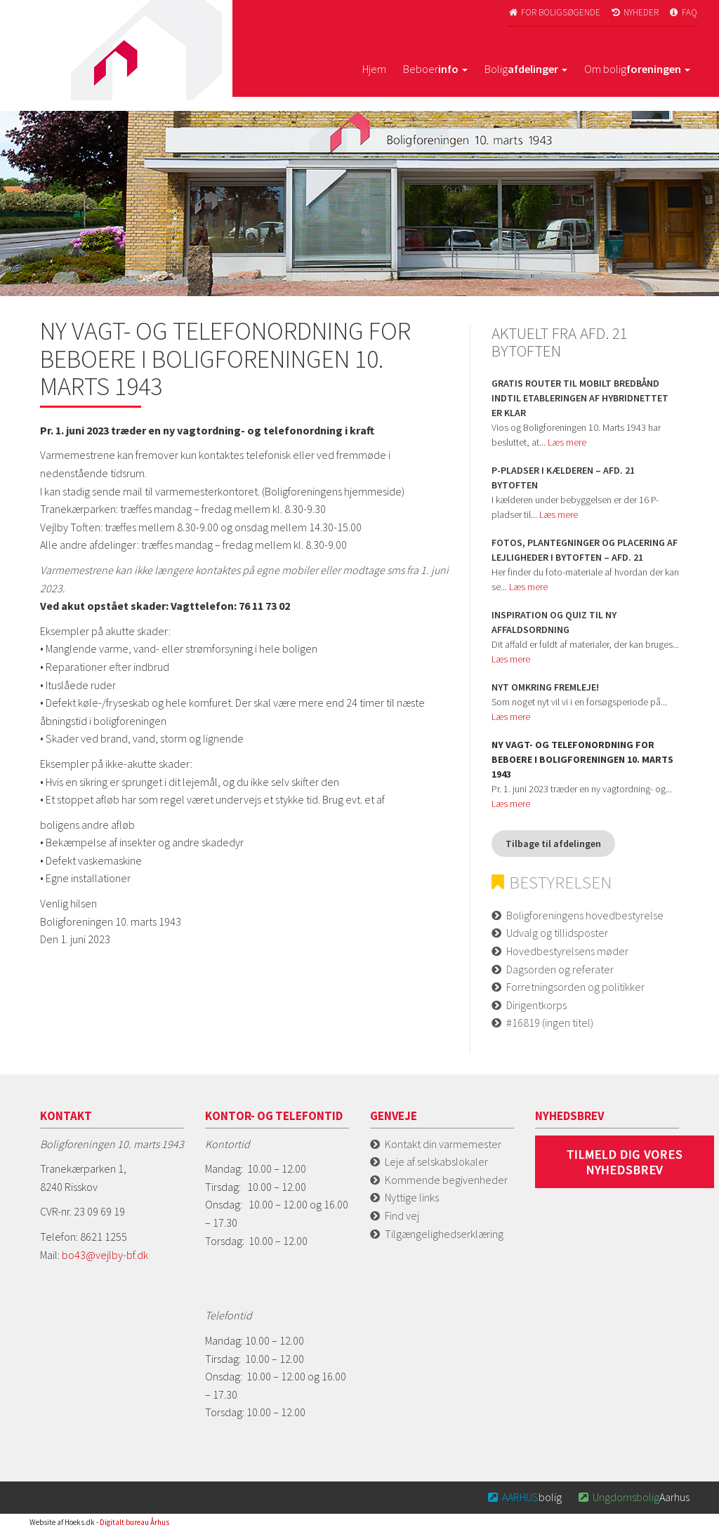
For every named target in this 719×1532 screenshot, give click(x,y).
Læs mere (567, 442)
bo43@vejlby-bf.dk (105, 1255)
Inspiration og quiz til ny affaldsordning (554, 622)
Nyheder (634, 12)
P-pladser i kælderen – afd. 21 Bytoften (563, 477)
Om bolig (637, 69)
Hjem (374, 69)
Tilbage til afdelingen (553, 843)
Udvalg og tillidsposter (557, 933)
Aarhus (633, 1497)
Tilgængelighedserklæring (444, 1234)
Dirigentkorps (536, 1005)
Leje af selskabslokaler (436, 1161)
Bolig (525, 69)
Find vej (402, 1215)
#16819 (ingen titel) (549, 1022)
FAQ (682, 12)
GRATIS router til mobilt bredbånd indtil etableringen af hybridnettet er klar (580, 398)
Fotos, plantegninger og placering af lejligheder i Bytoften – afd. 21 (585, 550)
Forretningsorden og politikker (575, 987)
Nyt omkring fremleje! (545, 687)
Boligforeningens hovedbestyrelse (585, 915)
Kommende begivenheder (446, 1180)
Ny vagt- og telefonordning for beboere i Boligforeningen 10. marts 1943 (582, 759)
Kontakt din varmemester (443, 1144)
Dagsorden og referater (560, 969)
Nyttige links (412, 1197)
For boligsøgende (554, 12)
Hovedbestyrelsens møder (567, 951)
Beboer (435, 69)
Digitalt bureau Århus (134, 1522)
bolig (524, 1497)
